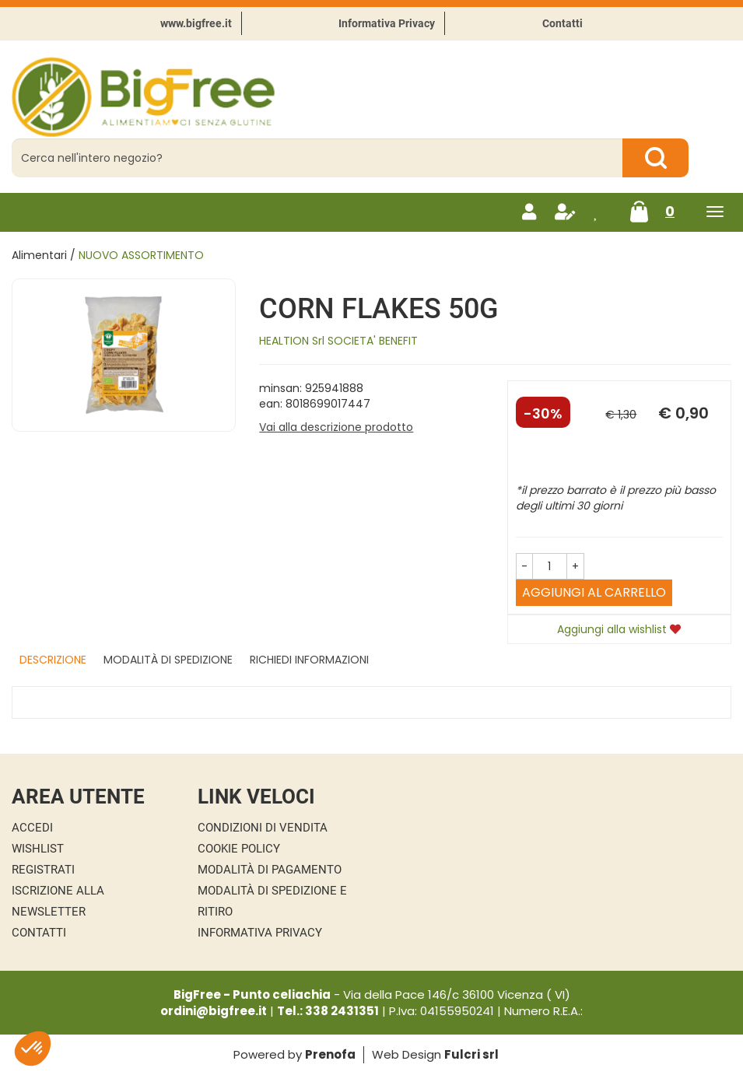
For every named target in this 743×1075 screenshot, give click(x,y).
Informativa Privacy (386, 23)
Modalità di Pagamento (270, 870)
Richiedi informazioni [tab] (309, 659)
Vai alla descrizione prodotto (336, 427)
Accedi (32, 828)
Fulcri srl (471, 1054)
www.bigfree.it (196, 23)
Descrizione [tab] (52, 659)
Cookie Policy (239, 849)
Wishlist (38, 849)
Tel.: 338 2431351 (328, 1011)
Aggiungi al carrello (594, 592)
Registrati (43, 870)
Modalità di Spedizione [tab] (168, 659)
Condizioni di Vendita (263, 828)
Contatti (562, 23)
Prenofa (330, 1054)
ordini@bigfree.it (213, 1011)
